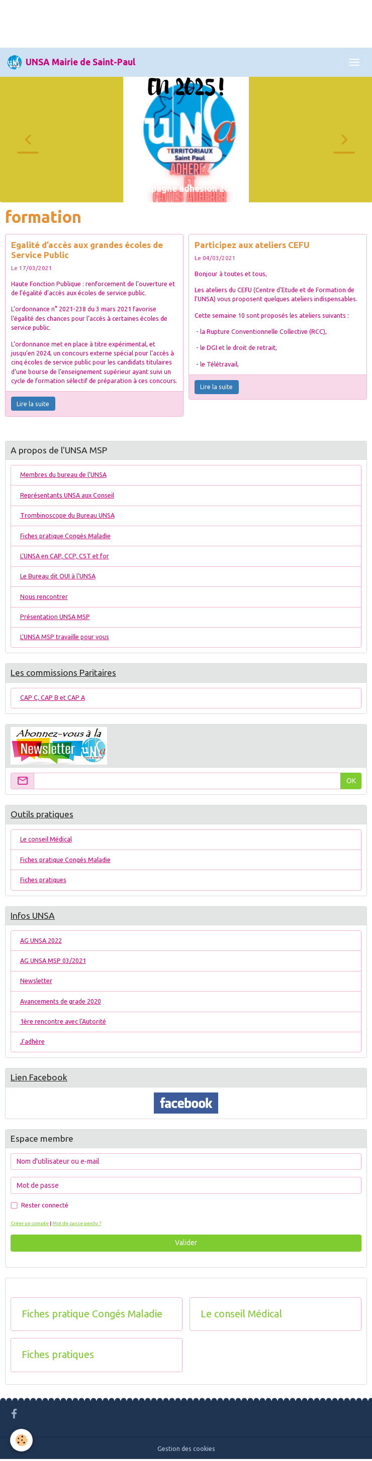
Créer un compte (30, 1223)
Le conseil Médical (46, 839)
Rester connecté (44, 1205)
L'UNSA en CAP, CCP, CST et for (64, 556)
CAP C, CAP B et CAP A (52, 697)
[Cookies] (21, 1440)
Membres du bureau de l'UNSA (63, 474)
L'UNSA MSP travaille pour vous (64, 637)
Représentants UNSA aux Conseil (67, 495)
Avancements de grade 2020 (60, 1001)
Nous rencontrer (44, 596)
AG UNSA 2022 (41, 940)
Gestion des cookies (186, 1448)
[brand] (71, 62)
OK (351, 781)
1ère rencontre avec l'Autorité (63, 1021)
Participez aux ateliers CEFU (252, 245)
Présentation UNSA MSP (55, 617)
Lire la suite (33, 404)
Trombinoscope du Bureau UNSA (67, 515)
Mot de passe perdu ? (76, 1223)
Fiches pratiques (43, 880)
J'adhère (32, 1041)
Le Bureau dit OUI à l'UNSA (58, 576)
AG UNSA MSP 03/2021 (53, 960)
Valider (186, 1243)
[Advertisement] (183, 22)
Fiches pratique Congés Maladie (65, 536)
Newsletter (36, 981)
